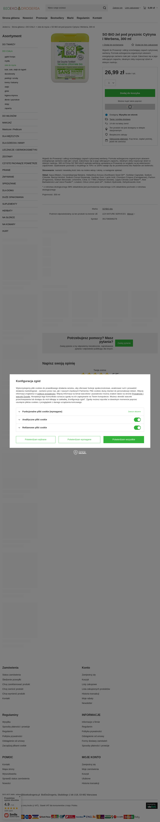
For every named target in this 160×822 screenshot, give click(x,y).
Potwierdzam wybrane (36, 439)
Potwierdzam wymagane (79, 439)
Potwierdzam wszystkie (123, 439)
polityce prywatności (46, 394)
